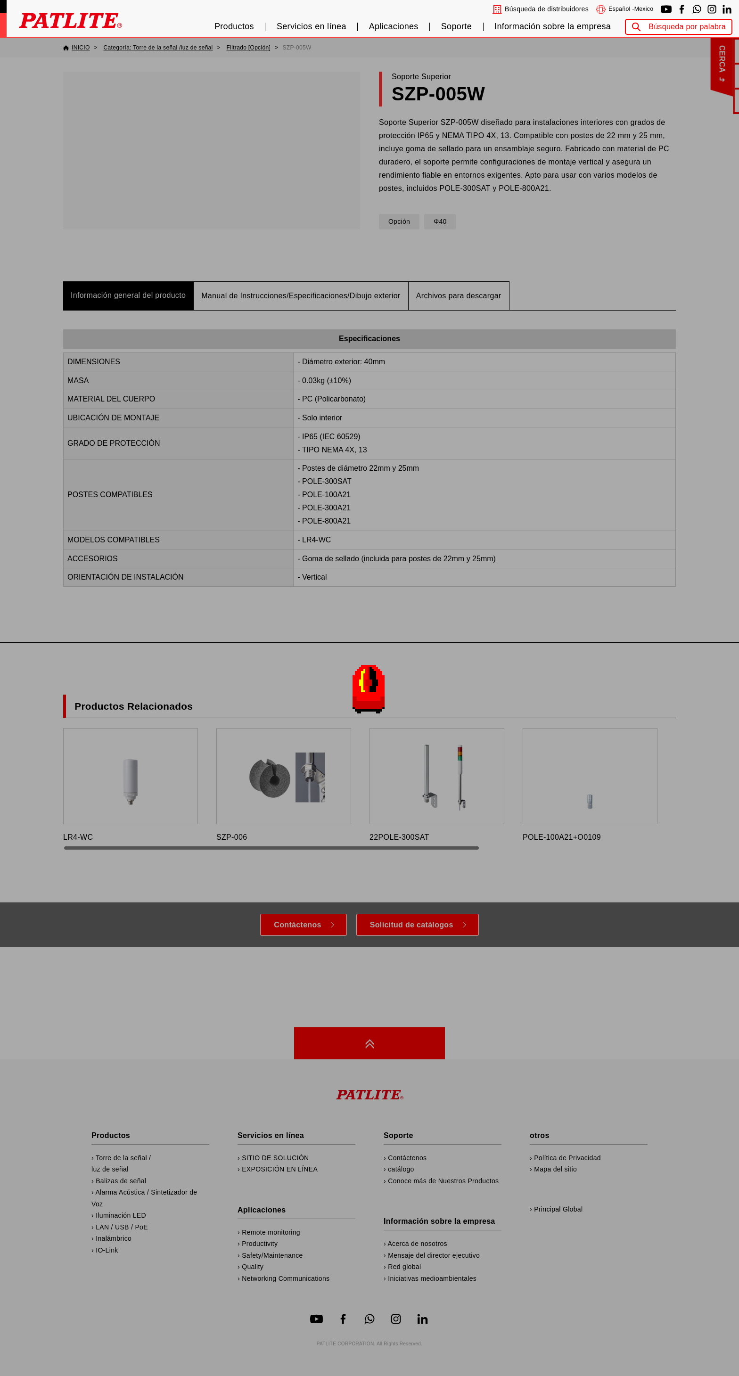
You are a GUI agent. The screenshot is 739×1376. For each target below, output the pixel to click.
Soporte (456, 26)
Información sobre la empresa (552, 26)
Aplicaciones (394, 26)
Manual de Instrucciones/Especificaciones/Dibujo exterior (301, 296)
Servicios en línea (311, 26)
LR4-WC (130, 784)
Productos (234, 26)
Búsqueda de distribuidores (547, 9)
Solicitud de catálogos (411, 925)
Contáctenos (297, 925)
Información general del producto (128, 295)
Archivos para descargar (458, 296)
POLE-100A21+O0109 (590, 784)
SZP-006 (283, 784)
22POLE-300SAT (437, 784)
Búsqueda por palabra (687, 27)
